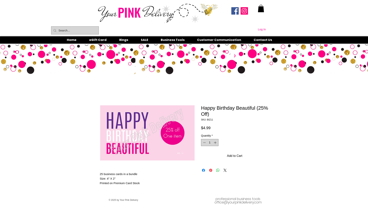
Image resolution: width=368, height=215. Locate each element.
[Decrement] (204, 142)
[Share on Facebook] (203, 170)
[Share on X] (225, 170)
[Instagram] (244, 11)
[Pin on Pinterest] (210, 170)
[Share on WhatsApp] (218, 170)
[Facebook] (235, 11)
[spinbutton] (209, 142)
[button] (128, 40)
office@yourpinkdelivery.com (238, 202)
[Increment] (215, 142)
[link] (261, 8)
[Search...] (74, 30)
